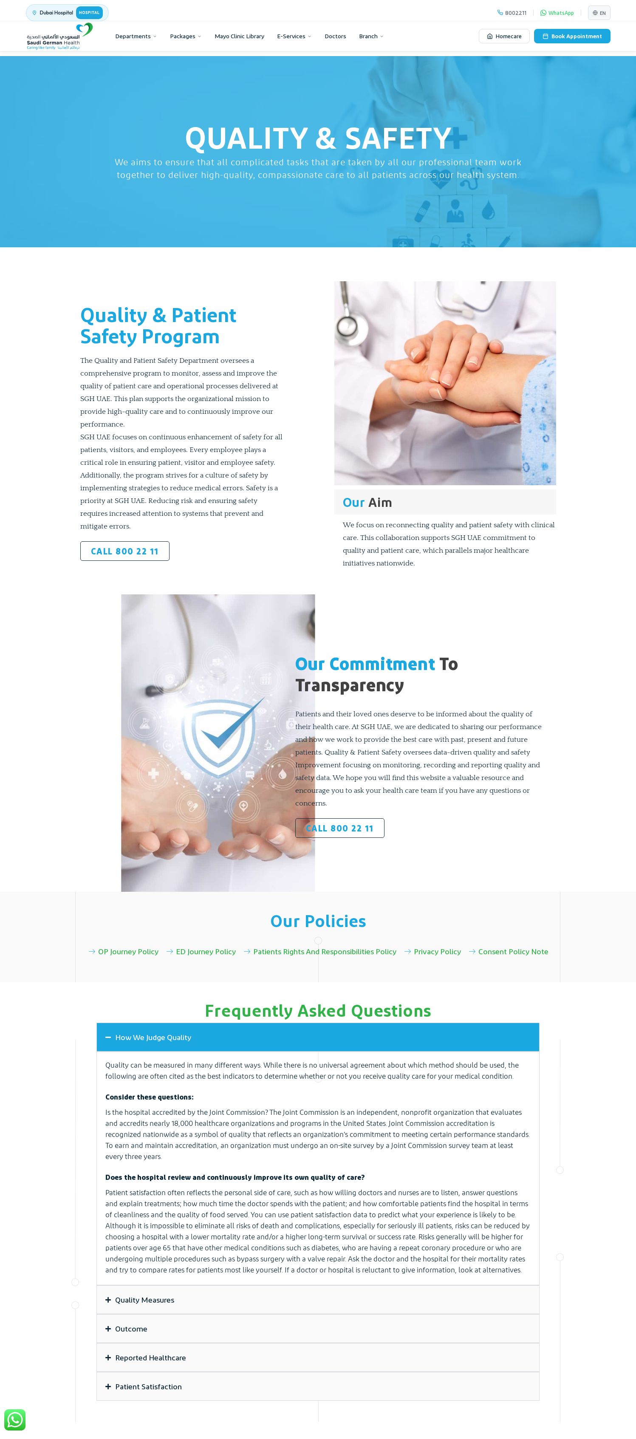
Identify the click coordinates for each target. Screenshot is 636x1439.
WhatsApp (557, 12)
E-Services (294, 36)
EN (599, 13)
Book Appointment (572, 36)
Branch (371, 36)
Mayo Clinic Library (239, 36)
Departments (136, 36)
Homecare (504, 36)
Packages (186, 36)
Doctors (335, 36)
